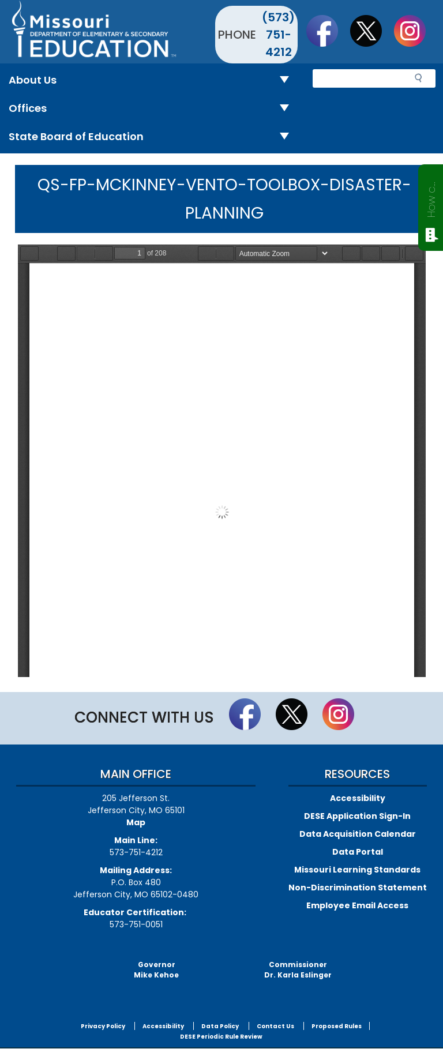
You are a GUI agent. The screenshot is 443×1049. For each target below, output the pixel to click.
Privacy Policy (103, 1026)
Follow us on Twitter (371, 30)
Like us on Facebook (328, 30)
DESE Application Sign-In (357, 816)
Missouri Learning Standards (357, 869)
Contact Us (275, 1026)
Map (135, 822)
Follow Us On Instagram (415, 30)
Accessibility (357, 798)
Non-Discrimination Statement (357, 887)
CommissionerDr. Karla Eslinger (298, 970)
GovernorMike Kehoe (156, 970)
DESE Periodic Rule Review (221, 1036)
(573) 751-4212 (278, 34)
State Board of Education (153, 137)
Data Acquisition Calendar (357, 834)
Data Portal (357, 852)
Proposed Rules (336, 1026)
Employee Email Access (357, 905)
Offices (153, 108)
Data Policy (220, 1026)
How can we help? (431, 197)
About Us (153, 80)
